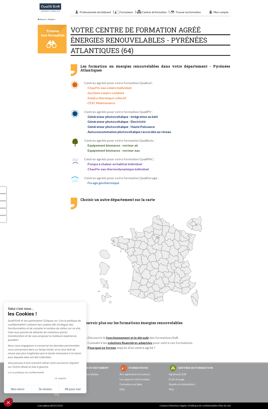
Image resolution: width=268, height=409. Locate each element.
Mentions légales (178, 405)
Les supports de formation (135, 379)
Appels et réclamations (182, 384)
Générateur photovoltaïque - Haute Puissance (121, 126)
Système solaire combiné (106, 93)
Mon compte (221, 12)
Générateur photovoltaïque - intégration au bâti (123, 116)
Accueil (42, 19)
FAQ (56, 394)
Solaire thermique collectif (107, 98)
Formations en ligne (131, 384)
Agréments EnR (177, 374)
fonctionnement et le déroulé (127, 337)
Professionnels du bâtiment (95, 12)
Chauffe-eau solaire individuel (109, 88)
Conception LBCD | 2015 (50, 405)
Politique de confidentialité (203, 405)
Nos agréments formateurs (135, 374)
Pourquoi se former (102, 347)
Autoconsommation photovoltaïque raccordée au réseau (129, 132)
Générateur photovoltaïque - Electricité (117, 121)
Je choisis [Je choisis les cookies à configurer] (45, 389)
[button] (8, 402)
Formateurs (126, 12)
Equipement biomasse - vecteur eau (114, 150)
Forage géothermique (103, 183)
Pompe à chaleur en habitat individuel (115, 164)
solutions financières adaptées (130, 343)
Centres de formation (154, 12)
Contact (164, 405)
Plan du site (225, 405)
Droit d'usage (176, 379)
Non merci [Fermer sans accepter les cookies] (17, 389)
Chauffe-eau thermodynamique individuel (118, 169)
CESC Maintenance (101, 103)
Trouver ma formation (188, 12)
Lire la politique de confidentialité (26, 372)
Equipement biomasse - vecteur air (113, 145)
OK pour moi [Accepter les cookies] (73, 389)
